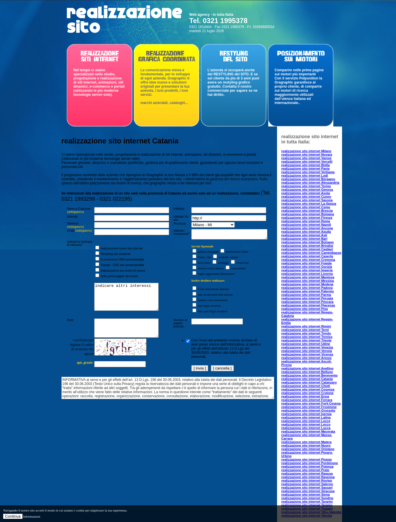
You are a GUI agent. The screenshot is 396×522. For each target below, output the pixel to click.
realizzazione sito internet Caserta (307, 256)
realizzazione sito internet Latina (306, 417)
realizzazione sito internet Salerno (307, 484)
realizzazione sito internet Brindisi (307, 245)
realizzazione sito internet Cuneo (306, 196)
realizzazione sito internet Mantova (307, 277)
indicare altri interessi (124, 303)
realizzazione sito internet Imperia (307, 270)
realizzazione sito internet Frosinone (309, 407)
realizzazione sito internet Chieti (305, 386)
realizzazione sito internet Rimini (306, 326)
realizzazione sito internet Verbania (308, 172)
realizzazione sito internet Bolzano (307, 242)
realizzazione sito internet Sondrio (307, 498)
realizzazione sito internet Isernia (306, 414)
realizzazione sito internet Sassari (307, 487)
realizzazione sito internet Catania (307, 379)
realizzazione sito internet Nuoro (306, 445)
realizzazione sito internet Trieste (306, 340)
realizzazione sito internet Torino (306, 186)
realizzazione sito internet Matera (306, 442)
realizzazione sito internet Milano (306, 151)
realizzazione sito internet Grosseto (308, 410)
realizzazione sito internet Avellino (307, 368)
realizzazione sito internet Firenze (306, 217)
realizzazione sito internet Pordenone (309, 463)
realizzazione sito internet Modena (307, 284)
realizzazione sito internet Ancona (307, 228)
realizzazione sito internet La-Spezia (308, 203)
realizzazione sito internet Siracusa (308, 491)
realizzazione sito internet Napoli (306, 224)
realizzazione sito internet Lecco (306, 424)
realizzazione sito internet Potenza (307, 466)
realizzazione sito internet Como (305, 207)
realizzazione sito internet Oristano (307, 449)
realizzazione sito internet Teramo (307, 505)
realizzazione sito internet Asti (304, 235)
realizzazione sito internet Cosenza (307, 389)
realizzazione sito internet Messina (307, 280)
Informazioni (31, 516)
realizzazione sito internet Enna (305, 396)
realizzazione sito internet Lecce (305, 421)
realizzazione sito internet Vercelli (306, 161)
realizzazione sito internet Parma (306, 294)
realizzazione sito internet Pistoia (306, 459)
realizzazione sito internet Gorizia (306, 266)
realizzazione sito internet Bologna (307, 214)
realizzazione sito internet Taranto (307, 501)
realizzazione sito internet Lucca (306, 428)
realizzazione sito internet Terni (305, 330)
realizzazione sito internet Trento (306, 333)
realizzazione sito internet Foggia (306, 263)
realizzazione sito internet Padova (307, 287)
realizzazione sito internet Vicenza (307, 354)
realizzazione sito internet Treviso (306, 337)
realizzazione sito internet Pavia (305, 168)
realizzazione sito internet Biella (305, 165)
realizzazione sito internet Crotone (307, 393)
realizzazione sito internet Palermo (307, 291)
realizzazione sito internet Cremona (308, 259)
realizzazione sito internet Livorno (307, 273)
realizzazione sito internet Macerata (308, 431)
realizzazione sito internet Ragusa (307, 473)
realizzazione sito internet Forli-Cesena (311, 403)
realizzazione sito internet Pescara (307, 302)
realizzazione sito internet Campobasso (311, 252)
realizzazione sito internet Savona (307, 200)
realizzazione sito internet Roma (305, 221)
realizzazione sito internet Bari (304, 238)
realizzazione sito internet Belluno (307, 372)
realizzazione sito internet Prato (305, 470)
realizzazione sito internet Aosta (305, 193)
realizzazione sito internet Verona (306, 351)
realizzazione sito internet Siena (305, 494)
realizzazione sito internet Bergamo (308, 179)
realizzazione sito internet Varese (306, 158)
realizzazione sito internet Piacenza (308, 305)
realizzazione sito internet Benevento (309, 375)
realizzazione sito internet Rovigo (306, 480)
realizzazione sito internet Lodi (304, 175)
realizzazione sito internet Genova (307, 189)
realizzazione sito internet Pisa (304, 309)
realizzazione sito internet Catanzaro (309, 382)
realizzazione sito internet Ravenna (308, 477)
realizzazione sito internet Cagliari (307, 249)
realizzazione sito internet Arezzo (306, 358)
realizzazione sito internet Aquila (306, 231)
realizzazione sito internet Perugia (307, 298)
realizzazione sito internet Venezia (307, 347)
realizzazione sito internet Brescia (307, 210)
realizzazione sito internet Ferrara (306, 400)
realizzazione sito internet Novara (306, 154)
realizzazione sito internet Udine (305, 344)
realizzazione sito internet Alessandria (310, 182)
